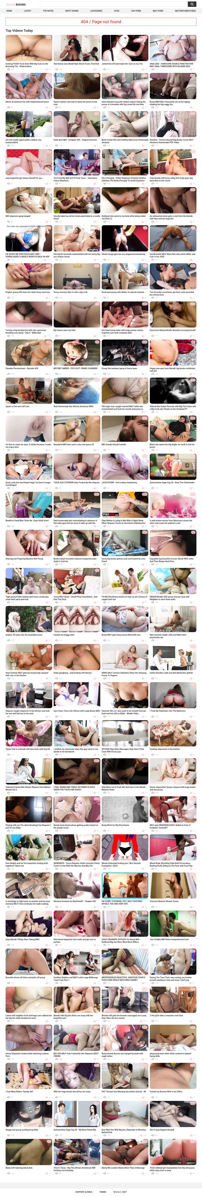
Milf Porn (158, 11)
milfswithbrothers (185, 11)
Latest (27, 11)
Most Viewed (71, 11)
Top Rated (48, 11)
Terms (102, 1192)
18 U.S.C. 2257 (120, 1192)
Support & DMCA (83, 1192)
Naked (16, 4)
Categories (96, 11)
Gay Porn (136, 11)
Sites (116, 11)
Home (9, 11)
